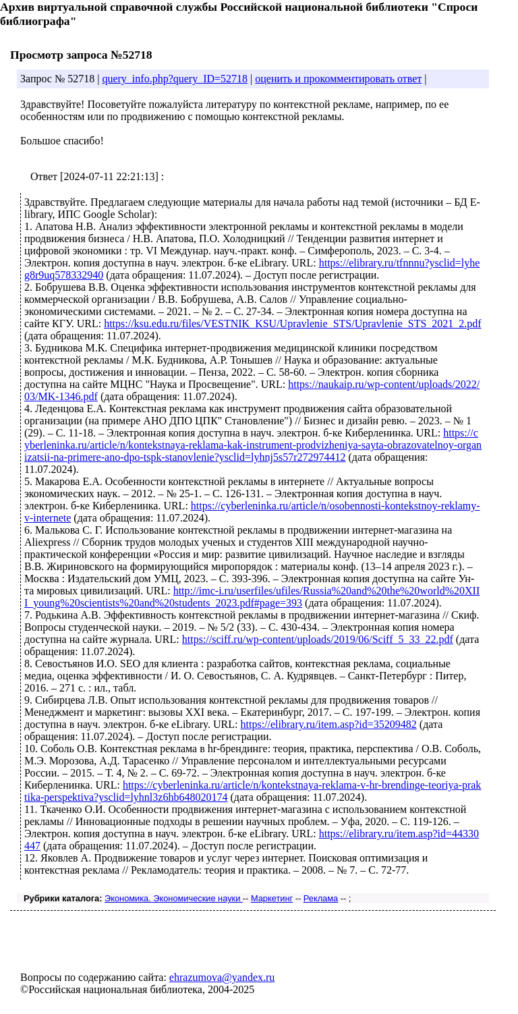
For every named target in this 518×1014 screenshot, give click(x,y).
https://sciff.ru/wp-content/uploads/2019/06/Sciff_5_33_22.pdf (317, 639)
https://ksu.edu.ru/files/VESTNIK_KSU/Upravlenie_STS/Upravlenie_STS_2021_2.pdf (293, 323)
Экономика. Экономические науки (174, 898)
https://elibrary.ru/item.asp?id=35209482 (329, 724)
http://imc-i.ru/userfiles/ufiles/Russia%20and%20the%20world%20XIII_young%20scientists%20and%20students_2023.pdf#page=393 (252, 597)
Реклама (321, 898)
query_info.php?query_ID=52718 (175, 78)
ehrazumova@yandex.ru (222, 977)
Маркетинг (272, 898)
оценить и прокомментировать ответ (338, 78)
